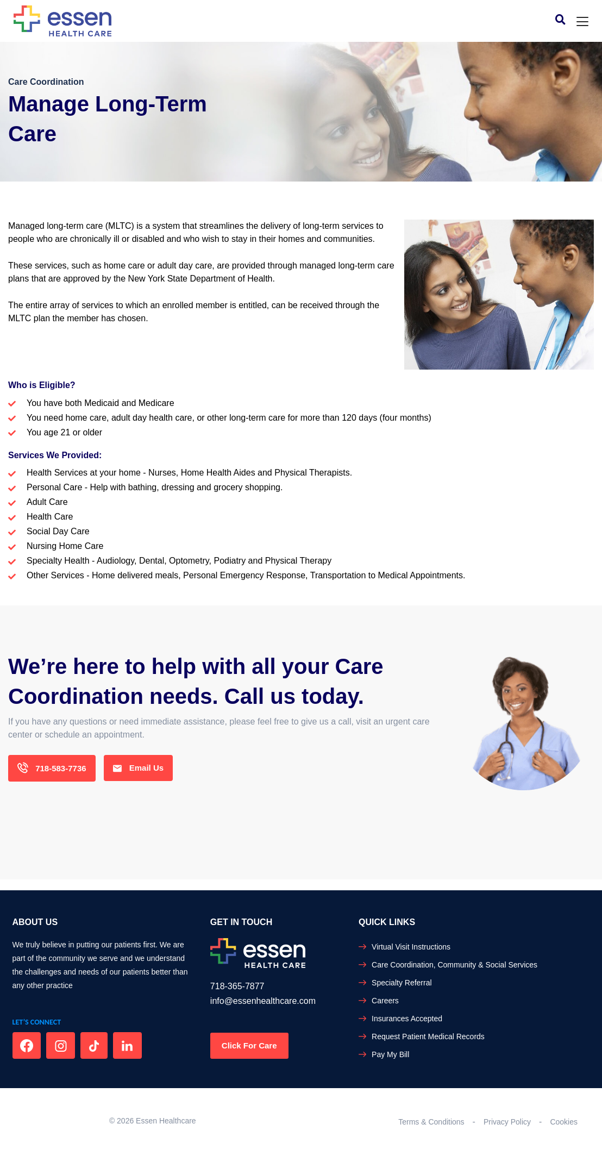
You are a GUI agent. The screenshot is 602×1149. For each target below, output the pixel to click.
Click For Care (249, 1045)
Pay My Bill (390, 1054)
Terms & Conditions (431, 1121)
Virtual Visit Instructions (411, 946)
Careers (385, 1000)
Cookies (564, 1121)
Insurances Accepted (407, 1018)
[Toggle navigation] (582, 22)
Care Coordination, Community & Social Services (454, 964)
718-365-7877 (237, 986)
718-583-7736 (51, 768)
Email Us (138, 768)
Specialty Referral (402, 982)
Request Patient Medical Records (428, 1036)
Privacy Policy (507, 1121)
